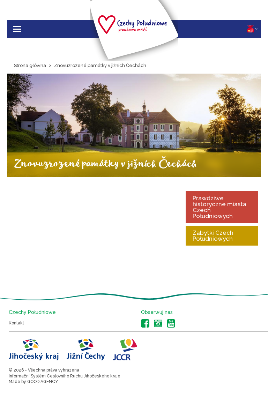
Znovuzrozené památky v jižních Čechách (100, 65)
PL (252, 29)
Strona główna (30, 65)
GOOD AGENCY (42, 381)
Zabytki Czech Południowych (213, 235)
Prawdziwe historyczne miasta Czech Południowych (219, 207)
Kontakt (16, 323)
